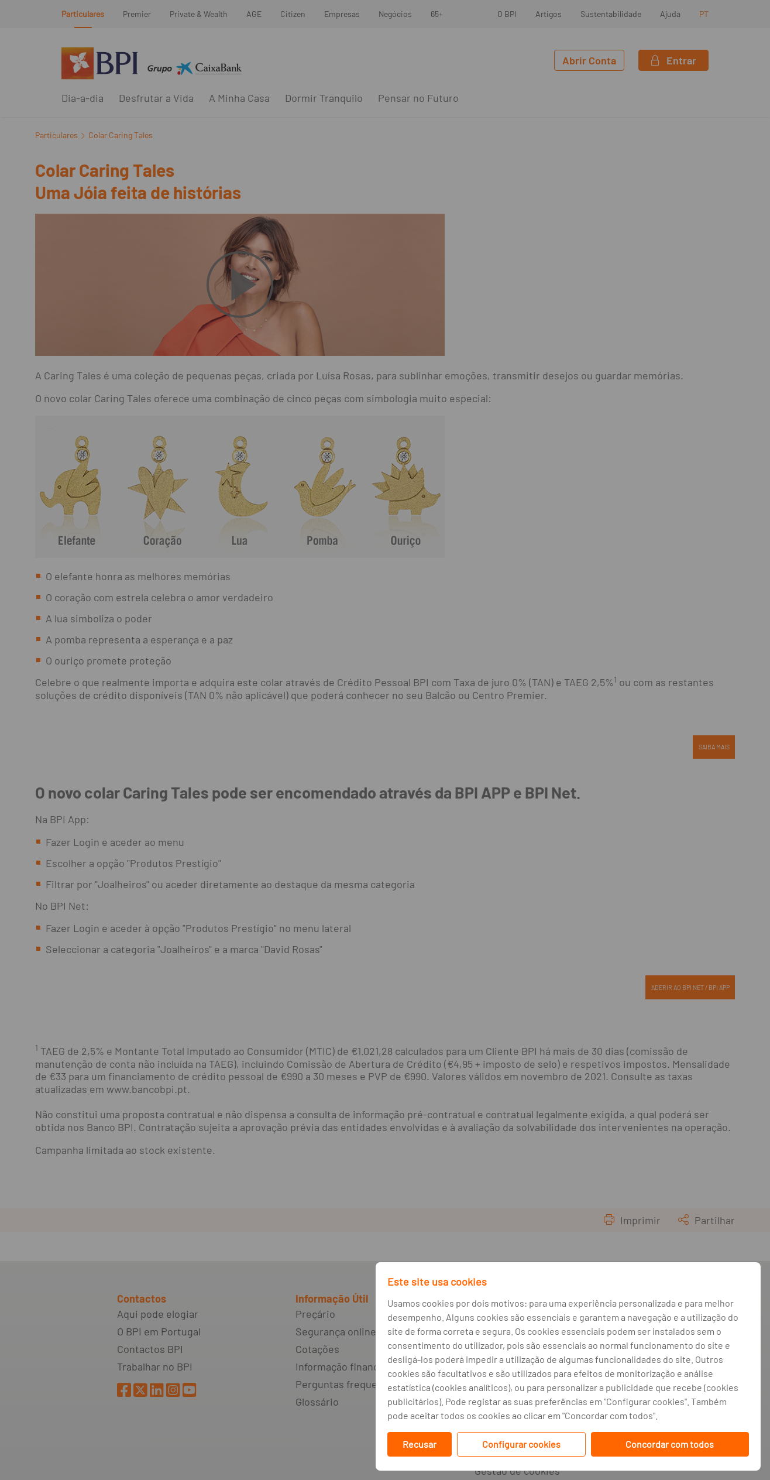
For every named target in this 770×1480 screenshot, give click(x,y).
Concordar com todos (669, 1444)
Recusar (419, 1444)
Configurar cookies (521, 1444)
